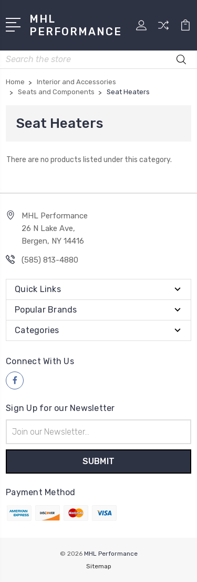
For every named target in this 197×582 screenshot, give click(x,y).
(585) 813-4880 (50, 260)
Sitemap (98, 566)
